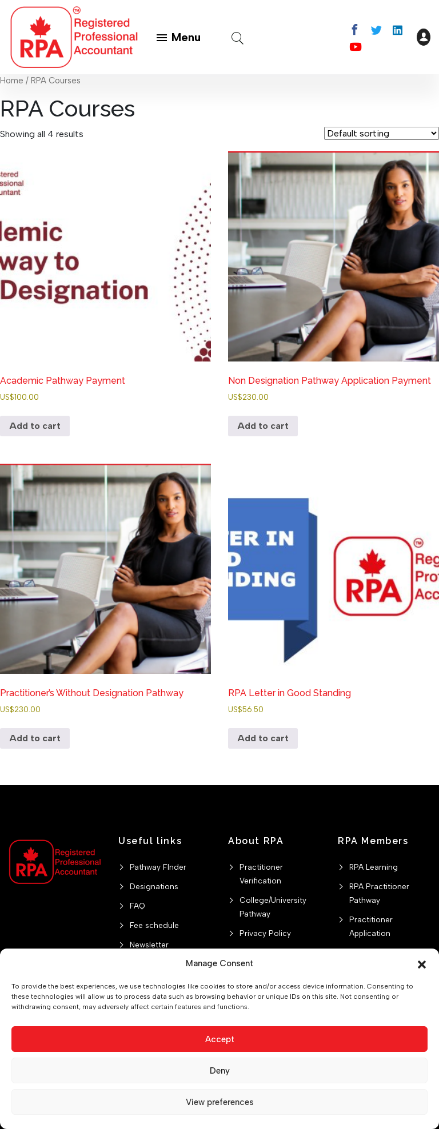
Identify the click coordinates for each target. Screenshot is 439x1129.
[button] (422, 963)
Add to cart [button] (35, 425)
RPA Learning (373, 866)
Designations (154, 886)
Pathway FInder (158, 866)
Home (11, 80)
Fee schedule (154, 925)
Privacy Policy (265, 933)
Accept (219, 1039)
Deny (220, 1071)
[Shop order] (381, 133)
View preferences (220, 1102)
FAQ (137, 905)
